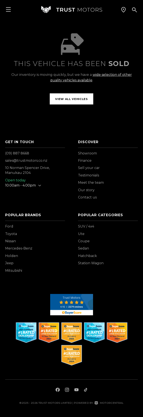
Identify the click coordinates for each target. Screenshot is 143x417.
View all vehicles (71, 99)
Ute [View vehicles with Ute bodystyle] (81, 234)
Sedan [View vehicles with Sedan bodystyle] (83, 248)
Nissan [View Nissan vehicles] (10, 241)
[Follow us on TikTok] (85, 390)
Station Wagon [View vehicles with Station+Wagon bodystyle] (91, 263)
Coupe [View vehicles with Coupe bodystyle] (84, 241)
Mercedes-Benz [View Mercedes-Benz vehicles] (18, 248)
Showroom (87, 153)
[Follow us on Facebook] (57, 390)
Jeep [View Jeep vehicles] (9, 263)
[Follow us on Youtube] (76, 390)
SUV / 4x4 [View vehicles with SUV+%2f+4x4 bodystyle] (86, 226)
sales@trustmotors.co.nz (26, 161)
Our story (86, 190)
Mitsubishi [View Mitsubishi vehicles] (13, 271)
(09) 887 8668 (17, 153)
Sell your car (89, 168)
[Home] (71, 9)
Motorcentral (109, 402)
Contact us (87, 197)
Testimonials (88, 175)
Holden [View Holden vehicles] (11, 256)
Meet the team (91, 183)
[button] (123, 9)
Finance (85, 161)
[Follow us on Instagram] (67, 390)
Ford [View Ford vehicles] (9, 226)
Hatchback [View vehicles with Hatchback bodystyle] (87, 256)
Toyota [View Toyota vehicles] (11, 234)
